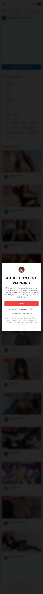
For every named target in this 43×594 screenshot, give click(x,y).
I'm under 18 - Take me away (21, 313)
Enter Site (21, 304)
